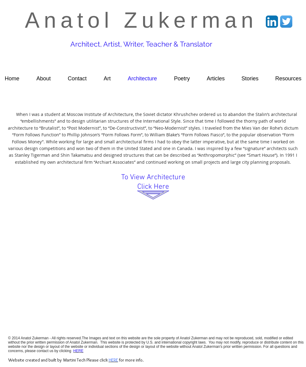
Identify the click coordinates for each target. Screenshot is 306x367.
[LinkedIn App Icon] (272, 22)
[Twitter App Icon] (286, 22)
